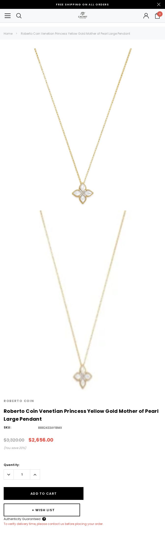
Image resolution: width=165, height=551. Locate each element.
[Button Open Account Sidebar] (146, 16)
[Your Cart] (157, 16)
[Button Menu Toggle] (7, 15)
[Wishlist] (120, 493)
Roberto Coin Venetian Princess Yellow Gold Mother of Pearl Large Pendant (75, 33)
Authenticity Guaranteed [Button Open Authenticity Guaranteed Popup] (100, 502)
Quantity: (12, 465)
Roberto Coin (19, 401)
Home (8, 33)
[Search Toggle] (19, 15)
